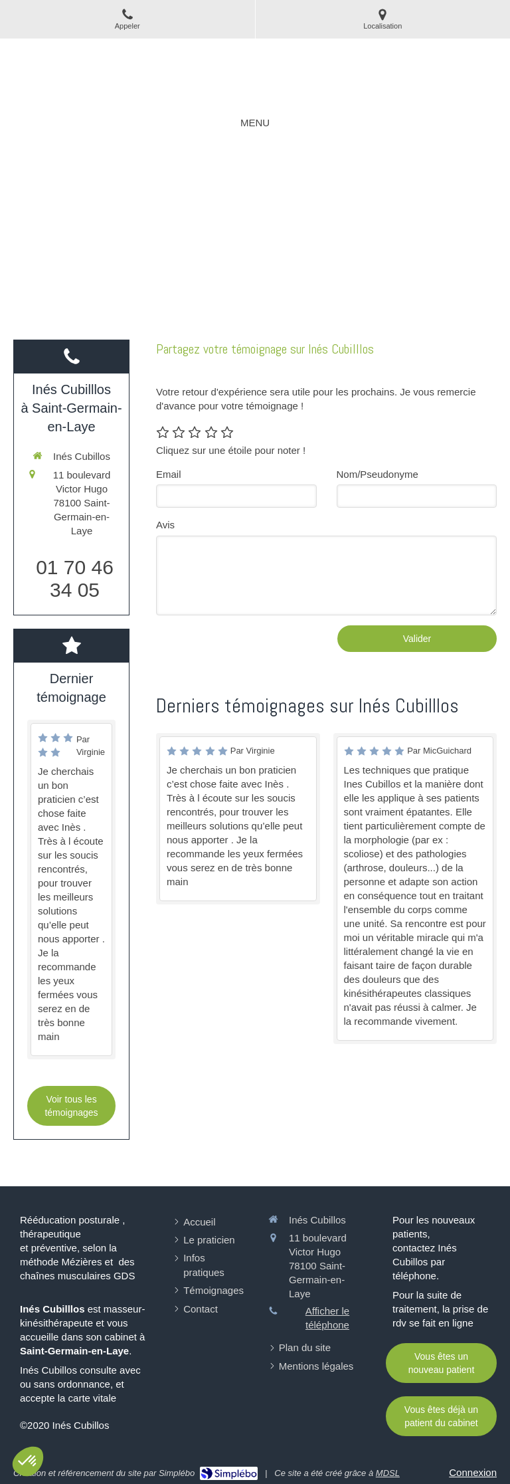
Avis (165, 524)
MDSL (388, 1473)
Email (168, 474)
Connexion (473, 1472)
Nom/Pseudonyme (377, 474)
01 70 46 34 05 (75, 578)
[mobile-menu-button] (255, 123)
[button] (28, 1461)
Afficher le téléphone (327, 1317)
